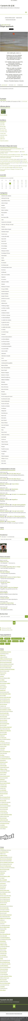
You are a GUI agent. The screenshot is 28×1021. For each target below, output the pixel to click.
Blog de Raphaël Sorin (5, 798)
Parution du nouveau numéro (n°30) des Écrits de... (11, 148)
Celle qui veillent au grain (10, 17)
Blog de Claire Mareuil (5, 702)
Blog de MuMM (3, 681)
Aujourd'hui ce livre (5, 200)
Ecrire (2, 258)
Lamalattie (2, 825)
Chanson (3, 226)
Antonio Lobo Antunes (6, 195)
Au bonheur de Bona (4, 823)
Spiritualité (3, 437)
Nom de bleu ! (15, 484)
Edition (2, 260)
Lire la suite (24, 101)
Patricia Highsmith (5, 401)
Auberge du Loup (5, 198)
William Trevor (4, 458)
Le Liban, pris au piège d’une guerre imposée (10, 162)
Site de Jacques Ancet (4, 692)
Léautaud (3, 334)
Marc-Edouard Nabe (5, 367)
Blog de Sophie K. (4, 791)
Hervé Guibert (3, 686)
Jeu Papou (3, 300)
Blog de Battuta (3, 734)
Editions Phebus (3, 657)
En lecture (3, 269)
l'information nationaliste (5, 157)
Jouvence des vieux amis (10, 19)
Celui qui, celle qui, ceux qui (7, 224)
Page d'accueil (19, 17)
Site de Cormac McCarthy (5, 697)
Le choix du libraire (5, 317)
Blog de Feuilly (3, 781)
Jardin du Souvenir (5, 298)
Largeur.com (3, 685)
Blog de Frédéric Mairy (5, 821)
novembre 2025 (3, 131)
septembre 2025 (3, 135)
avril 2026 (2, 123)
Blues (2, 215)
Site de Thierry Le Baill (5, 718)
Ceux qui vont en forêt (18, 511)
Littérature (3, 353)
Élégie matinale (7, 26)
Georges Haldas (4, 289)
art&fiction (2, 674)
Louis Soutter (4, 360)
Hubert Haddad (4, 293)
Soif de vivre (3, 788)
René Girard (4, 420)
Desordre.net (3, 688)
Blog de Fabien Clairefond (5, 727)
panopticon (3, 641)
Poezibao (2, 755)
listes (2, 638)
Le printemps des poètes (5, 758)
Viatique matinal (4, 597)
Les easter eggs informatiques (6, 167)
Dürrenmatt (3, 255)
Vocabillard (3, 451)
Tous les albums (3, 115)
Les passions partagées (6, 346)
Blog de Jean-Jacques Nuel (6, 662)
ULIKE (1, 795)
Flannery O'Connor (5, 286)
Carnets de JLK (7, 5)
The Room (3, 439)
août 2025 (2, 137)
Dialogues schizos (5, 250)
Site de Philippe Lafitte (5, 678)
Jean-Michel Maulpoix (5, 756)
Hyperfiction (3, 760)
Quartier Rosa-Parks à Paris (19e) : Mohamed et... (10, 156)
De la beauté (4, 243)
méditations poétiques (16, 638)
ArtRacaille (25, 154)
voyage (21, 641)
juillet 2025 (2, 138)
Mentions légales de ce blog (18, 1013)
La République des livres (5, 651)
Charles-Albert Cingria (6, 229)
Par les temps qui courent (6, 396)
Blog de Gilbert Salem (5, 744)
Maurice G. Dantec (5, 375)
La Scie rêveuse (3, 811)
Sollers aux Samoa (5, 434)
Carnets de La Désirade (6, 222)
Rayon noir (3, 415)
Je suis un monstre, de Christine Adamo (8, 159)
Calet (2, 219)
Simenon (3, 427)
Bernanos (3, 207)
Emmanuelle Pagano (4, 767)
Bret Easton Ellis (4, 217)
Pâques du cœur (4, 561)
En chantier (3, 262)
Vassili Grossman (5, 449)
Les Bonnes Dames (5, 341)
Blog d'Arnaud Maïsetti (5, 751)
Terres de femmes (4, 807)
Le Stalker (2, 679)
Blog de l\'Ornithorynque (5, 667)
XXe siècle (3, 461)
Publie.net (2, 735)
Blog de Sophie (3, 732)
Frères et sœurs (11, 521)
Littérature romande (5, 355)
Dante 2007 (3, 241)
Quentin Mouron (3, 826)
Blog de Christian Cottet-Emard (6, 664)
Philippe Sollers (3, 769)
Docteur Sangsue (18, 167)
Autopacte (2, 749)
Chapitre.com (3, 706)
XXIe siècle (3, 463)
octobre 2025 (3, 133)
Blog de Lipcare (3, 704)
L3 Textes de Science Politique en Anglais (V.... (10, 151)
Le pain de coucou (5, 322)
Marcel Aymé (4, 370)
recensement (15, 641)
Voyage (3, 453)
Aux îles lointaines (4, 804)
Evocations (3, 279)
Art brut (2, 676)
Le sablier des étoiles (5, 327)
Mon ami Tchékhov (5, 572)
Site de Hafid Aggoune (5, 699)
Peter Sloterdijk (3, 753)
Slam (2, 429)
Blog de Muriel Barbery (5, 739)
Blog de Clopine (3, 720)
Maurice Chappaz (5, 372)
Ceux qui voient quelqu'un (18, 504)
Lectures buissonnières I (6, 336)
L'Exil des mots (3, 784)
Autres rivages (4, 203)
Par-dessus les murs (5, 398)
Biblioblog (2, 779)
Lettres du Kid (4, 351)
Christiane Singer (5, 231)
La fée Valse (3, 310)
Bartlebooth (2, 690)
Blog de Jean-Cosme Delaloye (6, 711)
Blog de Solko (3, 800)
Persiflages (3, 408)
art (23, 638)
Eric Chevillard (3, 772)
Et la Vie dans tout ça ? (15, 473)
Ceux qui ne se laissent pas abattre (16, 516)
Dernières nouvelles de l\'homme (7, 669)
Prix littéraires (4, 413)
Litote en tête (3, 763)
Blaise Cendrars (4, 210)
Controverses (4, 234)
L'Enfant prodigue (5, 305)
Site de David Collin (4, 713)
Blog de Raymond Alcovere (6, 665)
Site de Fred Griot (4, 793)
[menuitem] (10, 17)
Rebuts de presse (3, 762)
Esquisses (3, 277)
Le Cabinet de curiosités (5, 802)
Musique (3, 382)
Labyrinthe (2, 748)
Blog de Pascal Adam (4, 723)
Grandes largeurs (5, 291)
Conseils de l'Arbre (5, 582)
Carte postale (3, 608)
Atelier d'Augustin (4, 819)
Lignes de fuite (3, 765)
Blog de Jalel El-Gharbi (5, 783)
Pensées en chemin (5, 406)
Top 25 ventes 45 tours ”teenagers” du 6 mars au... (10, 169)
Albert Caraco (3, 774)
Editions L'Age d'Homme (5, 730)
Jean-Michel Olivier (4, 653)
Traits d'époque (4, 444)
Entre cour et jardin (5, 274)
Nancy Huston (4, 384)
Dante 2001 (3, 238)
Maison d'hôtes (4, 365)
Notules (3, 391)
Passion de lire (3, 746)
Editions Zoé (3, 655)
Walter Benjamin (5, 456)
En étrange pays (4, 265)
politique (8, 643)
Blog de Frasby (3, 818)
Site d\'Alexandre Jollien (5, 693)
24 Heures (2, 741)
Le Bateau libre (3, 786)
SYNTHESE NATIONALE (5, 150)
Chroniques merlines (4, 714)
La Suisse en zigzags (5, 315)
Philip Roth (3, 410)
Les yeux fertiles (4, 348)
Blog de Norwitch (4, 809)
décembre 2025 (3, 130)
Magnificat (14, 499)
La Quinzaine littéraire (5, 742)
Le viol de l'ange (4, 332)
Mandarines (15, 489)
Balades (3, 205)
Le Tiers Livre (3, 737)
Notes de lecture (4, 387)
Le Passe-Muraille (5, 324)
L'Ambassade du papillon (6, 363)
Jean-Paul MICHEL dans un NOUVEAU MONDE (10, 161)
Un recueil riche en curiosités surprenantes (9, 165)
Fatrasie (3, 284)
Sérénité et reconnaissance (19, 494)
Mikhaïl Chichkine (5, 379)
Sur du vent (24, 161)
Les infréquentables (5, 344)
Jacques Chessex (4, 296)
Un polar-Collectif (22, 159)
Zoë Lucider (3, 473)
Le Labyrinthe (3, 790)
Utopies (3, 446)
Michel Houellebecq (5, 377)
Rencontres (3, 418)
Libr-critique (3, 828)
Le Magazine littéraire (5, 770)
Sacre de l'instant (5, 425)
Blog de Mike (3, 695)
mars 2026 (2, 124)
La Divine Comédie (5, 308)
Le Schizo (3, 329)
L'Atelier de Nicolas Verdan (6, 814)
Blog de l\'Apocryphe (4, 671)
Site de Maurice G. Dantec (5, 709)
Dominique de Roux (5, 253)
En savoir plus (17, 1020)
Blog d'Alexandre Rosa (5, 728)
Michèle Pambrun (4, 484)
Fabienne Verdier (5, 281)
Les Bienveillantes (5, 339)
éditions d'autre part (4, 816)
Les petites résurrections (7, 603)
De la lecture (4, 248)
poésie (9, 641)
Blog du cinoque (3, 721)
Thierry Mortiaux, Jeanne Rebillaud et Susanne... (10, 154)
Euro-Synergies (23, 165)
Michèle (2, 516)
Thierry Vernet (4, 441)
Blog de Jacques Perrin (5, 797)
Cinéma (2, 643)
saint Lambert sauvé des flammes (9, 587)
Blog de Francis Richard (5, 805)
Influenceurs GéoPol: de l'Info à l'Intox (10, 577)
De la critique (4, 246)
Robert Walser (4, 422)
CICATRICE (2, 170)
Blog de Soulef (3, 725)
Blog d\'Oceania (3, 716)
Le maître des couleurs (6, 320)
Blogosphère (4, 212)
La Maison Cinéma (5, 312)
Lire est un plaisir (4, 777)
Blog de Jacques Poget (5, 707)
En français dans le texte (6, 267)
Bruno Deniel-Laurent (5, 776)
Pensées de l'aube (5, 403)
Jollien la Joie (4, 303)
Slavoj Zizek (4, 432)
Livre (2, 358)
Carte (2, 528)
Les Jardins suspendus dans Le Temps (10, 566)
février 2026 (2, 126)
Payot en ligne (3, 672)
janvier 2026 (2, 128)
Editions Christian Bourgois (6, 658)
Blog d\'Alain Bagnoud (5, 700)
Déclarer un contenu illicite (10, 1013)
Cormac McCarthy (5, 236)
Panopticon (3, 394)
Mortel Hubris (4, 592)
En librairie (3, 272)
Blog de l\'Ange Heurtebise (6, 660)
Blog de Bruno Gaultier (5, 683)
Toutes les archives (4, 140)
